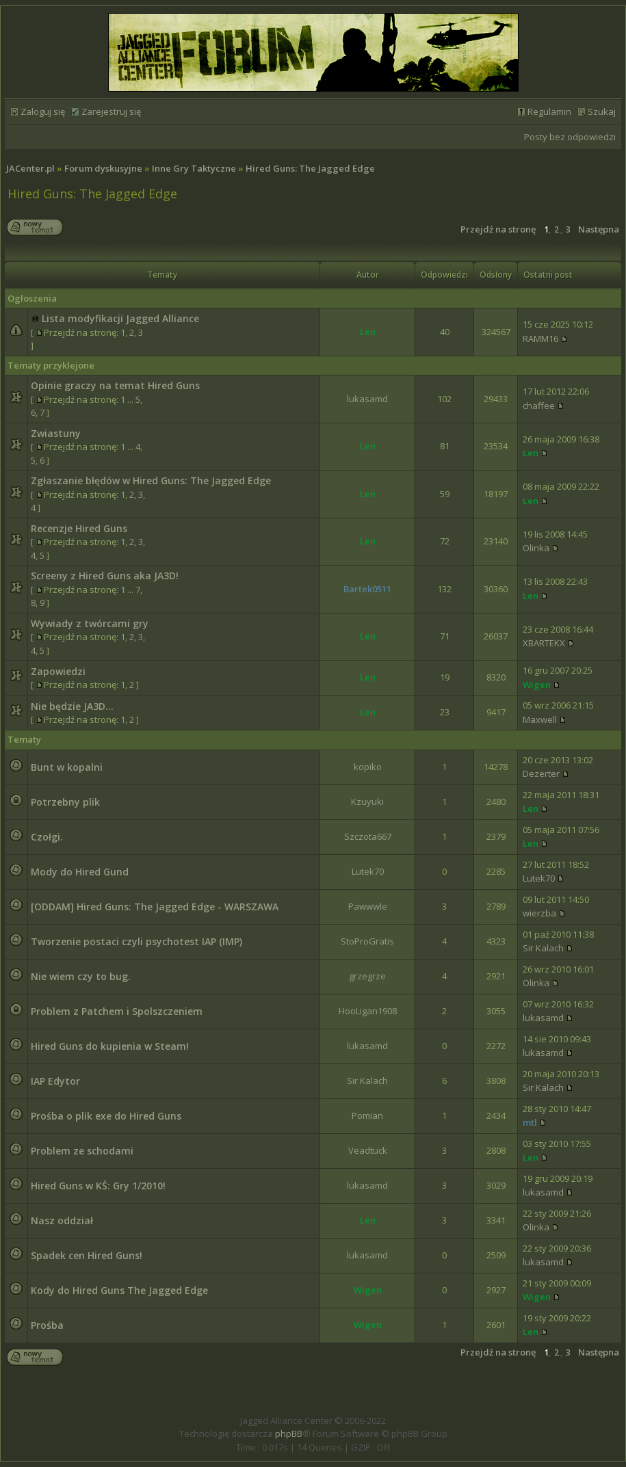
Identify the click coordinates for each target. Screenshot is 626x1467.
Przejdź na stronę (498, 229)
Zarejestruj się (111, 111)
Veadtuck (367, 1150)
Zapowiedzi (58, 671)
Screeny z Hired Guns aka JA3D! (105, 575)
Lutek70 (368, 871)
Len (368, 332)
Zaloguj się (43, 111)
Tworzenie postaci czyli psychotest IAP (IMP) (136, 941)
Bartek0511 (367, 589)
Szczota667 (367, 836)
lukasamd (367, 399)
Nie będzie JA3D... (72, 706)
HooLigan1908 (368, 1011)
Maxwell (540, 719)
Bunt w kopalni (67, 767)
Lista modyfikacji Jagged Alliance (120, 318)
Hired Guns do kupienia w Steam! (110, 1046)
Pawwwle (367, 906)
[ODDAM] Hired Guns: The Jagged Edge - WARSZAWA (154, 906)
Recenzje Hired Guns (79, 528)
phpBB (288, 1433)
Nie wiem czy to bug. (81, 976)
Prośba (47, 1325)
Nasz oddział (62, 1220)
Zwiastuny (56, 433)
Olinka (536, 548)
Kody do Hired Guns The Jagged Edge (119, 1290)
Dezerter (541, 773)
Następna (598, 229)
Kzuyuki (367, 801)
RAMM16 (540, 338)
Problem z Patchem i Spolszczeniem (117, 1011)
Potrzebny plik (65, 801)
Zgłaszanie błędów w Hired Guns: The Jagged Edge (151, 480)
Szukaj (602, 111)
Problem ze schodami (82, 1150)
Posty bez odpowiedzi (570, 137)
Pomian (367, 1115)
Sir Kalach (543, 948)
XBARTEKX (544, 643)
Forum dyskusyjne (103, 168)
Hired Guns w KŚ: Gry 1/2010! (98, 1185)
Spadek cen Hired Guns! (86, 1255)
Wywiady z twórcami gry (89, 623)
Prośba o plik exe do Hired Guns (106, 1115)
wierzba (539, 913)
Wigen (537, 684)
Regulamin (549, 111)
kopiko (368, 767)
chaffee (539, 405)
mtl (530, 1122)
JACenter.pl (30, 168)
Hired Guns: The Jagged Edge (310, 168)
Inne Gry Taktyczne (194, 168)
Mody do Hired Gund (80, 871)
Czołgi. (47, 836)
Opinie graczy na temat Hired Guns (115, 385)
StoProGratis (367, 941)
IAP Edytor (55, 1080)
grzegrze (367, 976)
